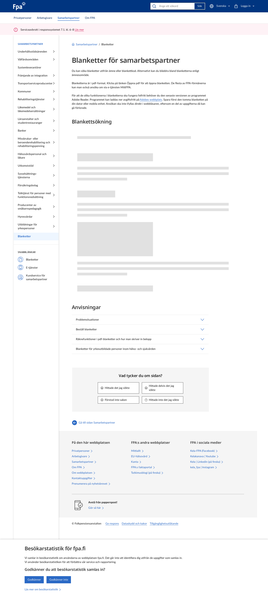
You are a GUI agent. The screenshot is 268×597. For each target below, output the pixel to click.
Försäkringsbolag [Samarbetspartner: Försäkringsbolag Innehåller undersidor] (36, 185)
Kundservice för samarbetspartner (32, 277)
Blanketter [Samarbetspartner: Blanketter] (24, 236)
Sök (199, 6)
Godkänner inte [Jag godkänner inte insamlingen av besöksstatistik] (58, 579)
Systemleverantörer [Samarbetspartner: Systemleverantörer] (29, 67)
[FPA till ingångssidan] (19, 6)
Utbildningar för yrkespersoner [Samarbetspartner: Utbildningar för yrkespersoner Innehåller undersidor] (36, 226)
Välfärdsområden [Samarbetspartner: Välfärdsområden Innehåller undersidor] (36, 60)
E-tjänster (28, 268)
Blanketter (28, 260)
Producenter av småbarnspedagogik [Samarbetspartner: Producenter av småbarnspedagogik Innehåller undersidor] (36, 207)
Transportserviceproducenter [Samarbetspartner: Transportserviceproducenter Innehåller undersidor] (36, 84)
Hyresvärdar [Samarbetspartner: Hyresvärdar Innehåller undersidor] (36, 217)
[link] (22, 17)
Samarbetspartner (84, 44)
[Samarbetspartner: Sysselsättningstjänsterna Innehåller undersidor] (36, 175)
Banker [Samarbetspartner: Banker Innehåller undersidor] (36, 131)
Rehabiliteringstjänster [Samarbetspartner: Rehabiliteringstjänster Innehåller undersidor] (36, 99)
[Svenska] (219, 6)
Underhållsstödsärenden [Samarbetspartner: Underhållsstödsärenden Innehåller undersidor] (36, 52)
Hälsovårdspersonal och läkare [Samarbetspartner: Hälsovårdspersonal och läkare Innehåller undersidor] (36, 156)
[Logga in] (244, 6)
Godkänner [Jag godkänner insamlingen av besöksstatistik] (34, 579)
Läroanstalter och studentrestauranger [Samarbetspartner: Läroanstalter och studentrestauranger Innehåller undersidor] (36, 121)
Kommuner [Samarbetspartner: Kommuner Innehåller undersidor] (36, 92)
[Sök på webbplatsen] (173, 6)
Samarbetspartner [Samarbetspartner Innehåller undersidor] (30, 44)
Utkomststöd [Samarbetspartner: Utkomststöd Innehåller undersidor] (36, 166)
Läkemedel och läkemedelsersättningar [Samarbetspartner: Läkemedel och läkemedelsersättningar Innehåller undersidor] (36, 109)
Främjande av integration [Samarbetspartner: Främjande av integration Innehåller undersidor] (36, 76)
